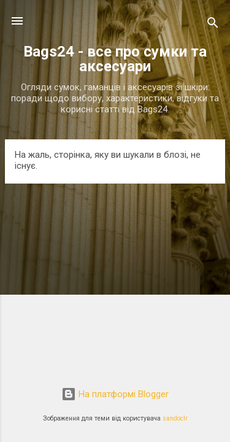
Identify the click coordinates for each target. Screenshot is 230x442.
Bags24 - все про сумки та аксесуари (115, 59)
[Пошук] (212, 25)
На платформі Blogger (115, 394)
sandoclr (175, 418)
